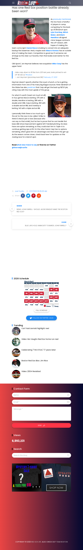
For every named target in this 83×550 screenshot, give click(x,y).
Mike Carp (56, 63)
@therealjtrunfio (19, 147)
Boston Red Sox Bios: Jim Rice (34, 360)
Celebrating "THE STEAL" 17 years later (38, 350)
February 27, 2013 (50, 77)
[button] (23, 196)
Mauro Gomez (52, 50)
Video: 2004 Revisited (31, 371)
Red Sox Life (36, 542)
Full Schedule (41, 310)
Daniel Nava (31, 48)
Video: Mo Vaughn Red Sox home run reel (39, 339)
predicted (31, 87)
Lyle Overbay (56, 32)
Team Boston (62, 542)
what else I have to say (27, 145)
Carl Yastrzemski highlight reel (35, 328)
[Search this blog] (41, 455)
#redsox (29, 75)
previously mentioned (62, 19)
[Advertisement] (41, 169)
